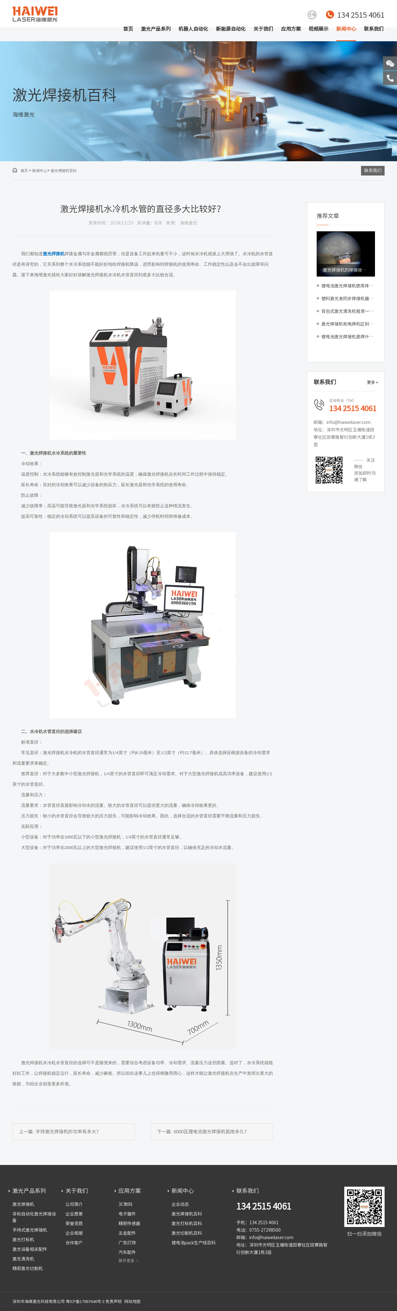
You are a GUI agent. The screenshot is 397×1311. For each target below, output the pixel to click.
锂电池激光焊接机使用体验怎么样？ (348, 286)
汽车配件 (127, 1252)
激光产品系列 (156, 28)
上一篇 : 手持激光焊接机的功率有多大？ (60, 1131)
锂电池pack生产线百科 (194, 1243)
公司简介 (74, 1204)
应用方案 (291, 28)
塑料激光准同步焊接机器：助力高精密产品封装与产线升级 (348, 298)
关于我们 (263, 28)
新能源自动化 (231, 28)
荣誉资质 (74, 1223)
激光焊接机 (23, 1204)
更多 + (372, 382)
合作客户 (74, 1243)
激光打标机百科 (187, 1223)
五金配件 (127, 1233)
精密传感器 (129, 1223)
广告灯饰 (127, 1243)
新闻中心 (346, 28)
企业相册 (74, 1233)
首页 (128, 28)
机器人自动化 (193, 28)
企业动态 (180, 1204)
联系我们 (374, 28)
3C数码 (125, 1204)
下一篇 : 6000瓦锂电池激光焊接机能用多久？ (203, 1131)
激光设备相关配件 (29, 1249)
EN (312, 15)
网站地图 (132, 1302)
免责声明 (113, 1302)
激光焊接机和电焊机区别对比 (348, 324)
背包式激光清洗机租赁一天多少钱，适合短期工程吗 (348, 311)
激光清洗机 (23, 1259)
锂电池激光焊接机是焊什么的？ (348, 337)
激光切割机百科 (187, 1233)
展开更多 (126, 1260)
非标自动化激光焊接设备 (34, 1217)
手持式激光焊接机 (29, 1230)
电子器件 (127, 1214)
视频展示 (318, 28)
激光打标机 (23, 1240)
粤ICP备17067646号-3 (85, 1302)
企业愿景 (74, 1214)
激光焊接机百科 (64, 170)
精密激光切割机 (27, 1268)
